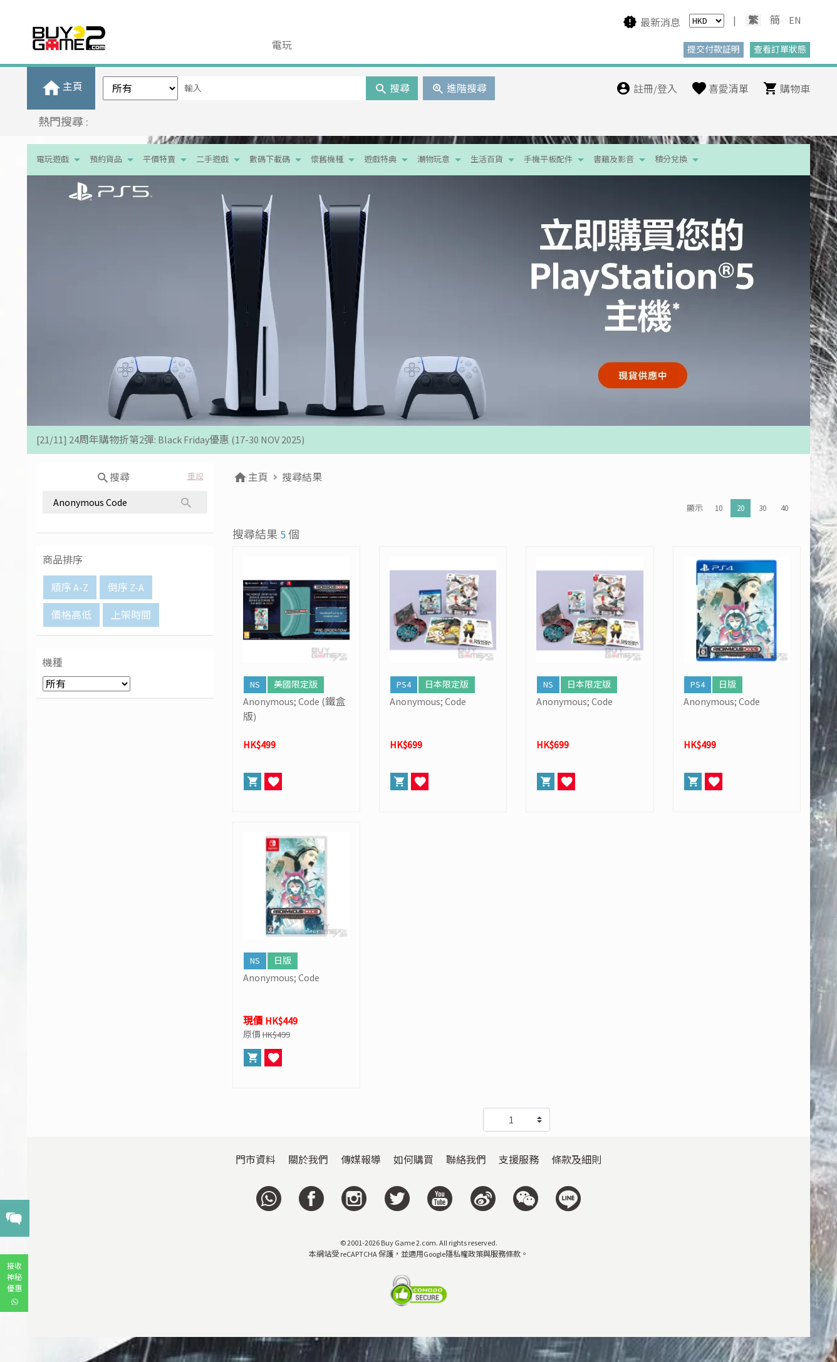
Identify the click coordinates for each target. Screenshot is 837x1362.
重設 (195, 476)
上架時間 (131, 615)
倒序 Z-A (126, 587)
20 (740, 508)
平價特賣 (159, 159)
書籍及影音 (613, 159)
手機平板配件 (548, 159)
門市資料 (256, 1159)
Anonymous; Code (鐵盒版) (294, 709)
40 (784, 508)
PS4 (404, 684)
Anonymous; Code (428, 701)
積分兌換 (671, 159)
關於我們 (308, 1159)
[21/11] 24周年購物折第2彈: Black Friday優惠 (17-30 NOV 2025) (170, 439)
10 (718, 508)
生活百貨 (486, 159)
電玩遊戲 (52, 159)
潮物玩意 (433, 159)
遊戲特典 (380, 159)
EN (795, 20)
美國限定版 (296, 684)
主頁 (250, 477)
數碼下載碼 (269, 159)
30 (762, 508)
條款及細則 (576, 1159)
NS (255, 684)
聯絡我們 (466, 1159)
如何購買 (413, 1159)
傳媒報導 (361, 1159)
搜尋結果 (302, 477)
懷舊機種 (327, 159)
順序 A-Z (69, 587)
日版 (727, 684)
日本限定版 (447, 684)
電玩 (282, 45)
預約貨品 (106, 159)
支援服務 (519, 1159)
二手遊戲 (212, 159)
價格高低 (71, 615)
